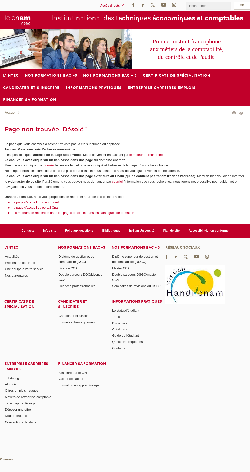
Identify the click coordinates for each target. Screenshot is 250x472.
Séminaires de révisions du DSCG (136, 286)
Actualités (12, 256)
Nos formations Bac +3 (81, 247)
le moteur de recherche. (146, 155)
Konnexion (7, 459)
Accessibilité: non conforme (209, 230)
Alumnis (10, 384)
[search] (208, 6)
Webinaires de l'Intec (20, 263)
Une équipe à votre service (24, 269)
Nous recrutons (16, 416)
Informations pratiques (137, 301)
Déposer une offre (18, 409)
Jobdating (12, 378)
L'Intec (11, 247)
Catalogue (119, 329)
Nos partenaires (16, 275)
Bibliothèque (111, 230)
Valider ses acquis (72, 379)
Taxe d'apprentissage (20, 403)
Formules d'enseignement (77, 322)
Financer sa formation (82, 364)
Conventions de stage (20, 422)
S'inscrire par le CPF (73, 373)
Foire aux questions (79, 230)
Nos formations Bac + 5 (136, 247)
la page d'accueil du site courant (36, 202)
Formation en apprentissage (79, 385)
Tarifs (116, 317)
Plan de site (171, 230)
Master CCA (121, 268)
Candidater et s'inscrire (72, 304)
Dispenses (119, 323)
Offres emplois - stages (21, 390)
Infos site (49, 230)
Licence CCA (68, 268)
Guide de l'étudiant (125, 335)
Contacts (27, 230)
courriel (49, 165)
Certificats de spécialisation (19, 304)
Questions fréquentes (127, 342)
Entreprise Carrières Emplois (26, 366)
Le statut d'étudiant (125, 310)
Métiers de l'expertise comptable (28, 397)
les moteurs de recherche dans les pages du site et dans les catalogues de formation (73, 213)
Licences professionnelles (77, 286)
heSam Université (141, 230)
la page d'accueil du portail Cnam (37, 207)
